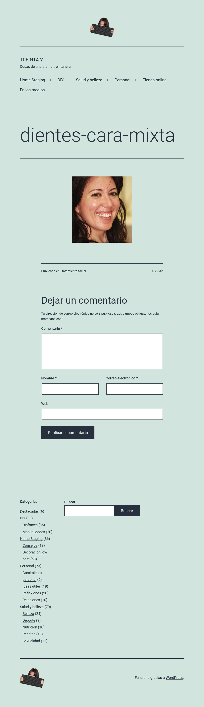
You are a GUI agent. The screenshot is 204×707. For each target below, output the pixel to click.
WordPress (174, 677)
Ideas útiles (32, 586)
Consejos (30, 545)
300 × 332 (156, 271)
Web (44, 404)
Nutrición (30, 627)
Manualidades (34, 532)
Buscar (69, 502)
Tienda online (154, 80)
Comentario (52, 328)
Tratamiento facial (73, 271)
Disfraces (30, 525)
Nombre (49, 378)
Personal (122, 80)
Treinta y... (33, 60)
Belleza (28, 613)
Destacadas (29, 511)
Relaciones (31, 600)
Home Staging (32, 80)
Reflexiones (32, 593)
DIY (61, 80)
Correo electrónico (122, 378)
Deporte (29, 620)
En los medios (32, 90)
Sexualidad (31, 641)
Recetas (29, 634)
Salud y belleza (89, 80)
